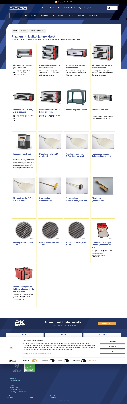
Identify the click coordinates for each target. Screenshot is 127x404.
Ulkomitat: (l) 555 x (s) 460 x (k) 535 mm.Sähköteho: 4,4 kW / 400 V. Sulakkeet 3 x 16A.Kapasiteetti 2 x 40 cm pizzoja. (49, 73)
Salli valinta (112, 386)
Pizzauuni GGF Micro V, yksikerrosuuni (23, 66)
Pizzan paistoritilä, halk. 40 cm (76, 243)
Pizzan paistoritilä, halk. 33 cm (23, 243)
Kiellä (112, 391)
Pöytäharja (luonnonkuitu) (98, 199)
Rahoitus (52, 8)
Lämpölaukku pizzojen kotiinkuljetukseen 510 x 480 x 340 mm (23, 289)
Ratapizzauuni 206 (100, 110)
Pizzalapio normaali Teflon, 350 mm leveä (101, 155)
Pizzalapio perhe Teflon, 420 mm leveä (23, 199)
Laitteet (33, 15)
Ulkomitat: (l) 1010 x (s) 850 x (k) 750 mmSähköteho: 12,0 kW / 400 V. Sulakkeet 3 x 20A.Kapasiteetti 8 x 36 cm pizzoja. (102, 73)
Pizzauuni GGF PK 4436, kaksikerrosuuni (102, 66)
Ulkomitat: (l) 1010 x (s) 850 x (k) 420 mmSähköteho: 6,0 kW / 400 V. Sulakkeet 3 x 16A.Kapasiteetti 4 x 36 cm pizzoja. (76, 73)
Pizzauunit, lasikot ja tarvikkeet (37, 30)
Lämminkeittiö (24, 30)
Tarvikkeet (44, 15)
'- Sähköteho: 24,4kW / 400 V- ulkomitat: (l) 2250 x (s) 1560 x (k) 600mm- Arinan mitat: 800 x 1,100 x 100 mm (102, 116)
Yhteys (63, 335)
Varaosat (81, 15)
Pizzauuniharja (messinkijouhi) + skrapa (76, 199)
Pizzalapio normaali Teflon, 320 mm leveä (75, 155)
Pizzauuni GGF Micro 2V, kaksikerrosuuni (49, 66)
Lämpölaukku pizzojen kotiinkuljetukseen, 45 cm (101, 244)
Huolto (73, 8)
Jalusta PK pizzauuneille (76, 110)
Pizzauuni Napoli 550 (22, 154)
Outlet (70, 15)
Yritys (80, 8)
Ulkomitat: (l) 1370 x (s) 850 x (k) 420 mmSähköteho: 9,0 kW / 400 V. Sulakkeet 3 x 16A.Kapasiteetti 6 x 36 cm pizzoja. (23, 118)
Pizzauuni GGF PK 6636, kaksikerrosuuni (49, 111)
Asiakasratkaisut (63, 8)
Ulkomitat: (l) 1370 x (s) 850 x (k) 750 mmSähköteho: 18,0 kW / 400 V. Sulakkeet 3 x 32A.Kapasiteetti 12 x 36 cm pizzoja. (49, 118)
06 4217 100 (49, 339)
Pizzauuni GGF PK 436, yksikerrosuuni (75, 66)
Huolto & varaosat (102, 335)
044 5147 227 (91, 339)
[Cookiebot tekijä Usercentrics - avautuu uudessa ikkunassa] (11, 400)
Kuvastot (44, 8)
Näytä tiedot (93, 400)
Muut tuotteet (94, 15)
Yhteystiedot (88, 8)
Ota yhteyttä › (107, 323)
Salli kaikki (112, 381)
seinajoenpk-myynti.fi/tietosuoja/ (40, 393)
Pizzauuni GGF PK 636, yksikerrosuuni (23, 111)
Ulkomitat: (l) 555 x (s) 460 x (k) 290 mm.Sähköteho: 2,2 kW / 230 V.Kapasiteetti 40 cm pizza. (23, 72)
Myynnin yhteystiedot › (52, 346)
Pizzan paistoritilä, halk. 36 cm (49, 243)
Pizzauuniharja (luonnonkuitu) (45, 199)
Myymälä (25, 335)
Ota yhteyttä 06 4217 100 (63, 2)
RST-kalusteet (58, 15)
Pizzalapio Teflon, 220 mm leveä (48, 155)
